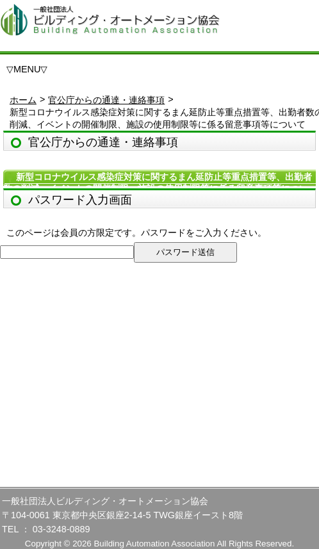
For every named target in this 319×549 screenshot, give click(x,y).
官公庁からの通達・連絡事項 (106, 100)
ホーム (23, 100)
